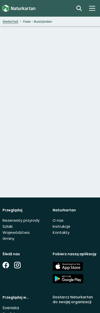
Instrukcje (61, 226)
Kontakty (61, 232)
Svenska (11, 308)
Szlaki (8, 226)
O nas (58, 220)
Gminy (8, 238)
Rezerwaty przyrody (21, 220)
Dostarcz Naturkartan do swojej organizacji (73, 299)
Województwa (16, 232)
